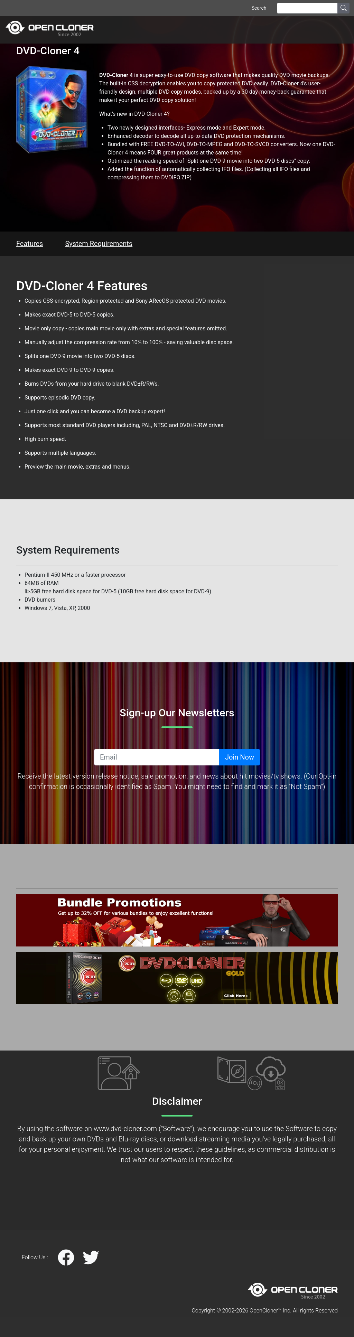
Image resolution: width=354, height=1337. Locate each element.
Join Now (239, 757)
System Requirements (98, 243)
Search (258, 8)
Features (29, 243)
